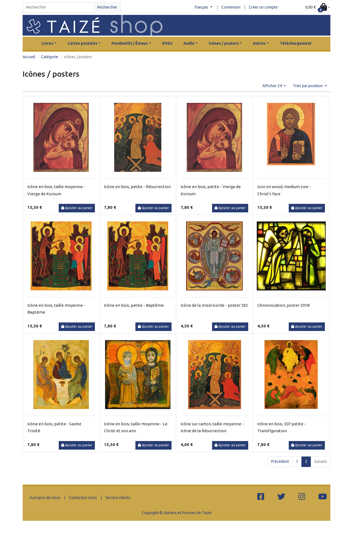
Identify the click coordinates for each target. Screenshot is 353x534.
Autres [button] (259, 43)
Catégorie (49, 57)
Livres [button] (47, 43)
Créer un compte (263, 7)
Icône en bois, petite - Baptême (134, 305)
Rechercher (107, 7)
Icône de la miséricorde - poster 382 (214, 305)
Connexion (230, 7)
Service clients (117, 497)
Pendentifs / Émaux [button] (129, 43)
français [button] (202, 7)
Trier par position (308, 86)
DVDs (167, 43)
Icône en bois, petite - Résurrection (137, 186)
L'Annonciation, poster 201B (283, 305)
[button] (317, 7)
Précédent (280, 461)
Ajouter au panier (76, 208)
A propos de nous (45, 497)
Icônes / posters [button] (224, 43)
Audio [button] (188, 43)
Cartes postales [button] (82, 43)
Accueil (29, 57)
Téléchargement (295, 43)
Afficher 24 (272, 86)
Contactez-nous (83, 497)
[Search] (58, 7)
